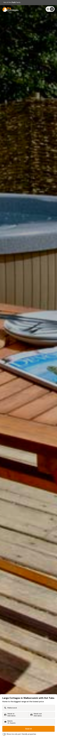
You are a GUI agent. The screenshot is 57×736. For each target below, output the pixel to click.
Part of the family (12, 2)
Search (28, 728)
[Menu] (50, 9)
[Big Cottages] (9, 9)
